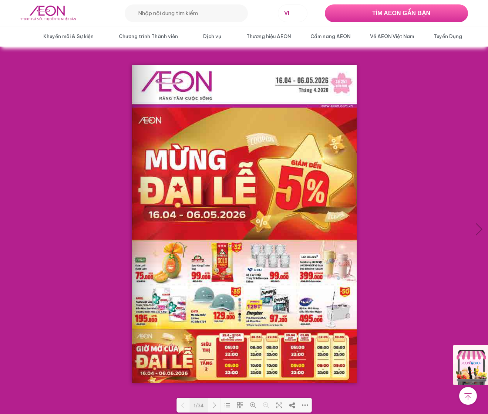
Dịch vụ (212, 36)
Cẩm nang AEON (330, 36)
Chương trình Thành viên (148, 36)
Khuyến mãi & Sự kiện (68, 36)
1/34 (198, 405)
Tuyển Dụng (448, 36)
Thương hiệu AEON (268, 36)
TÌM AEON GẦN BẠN (401, 13)
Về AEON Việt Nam (392, 36)
